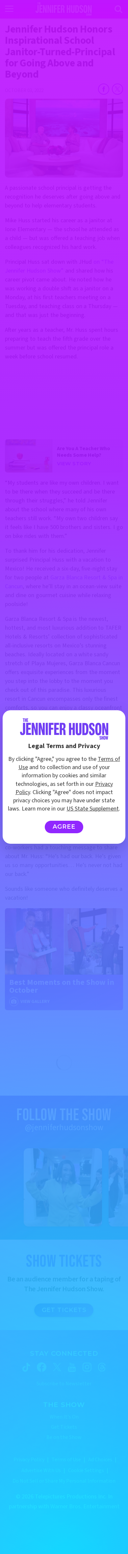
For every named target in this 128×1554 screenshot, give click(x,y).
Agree (64, 826)
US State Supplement (92, 809)
